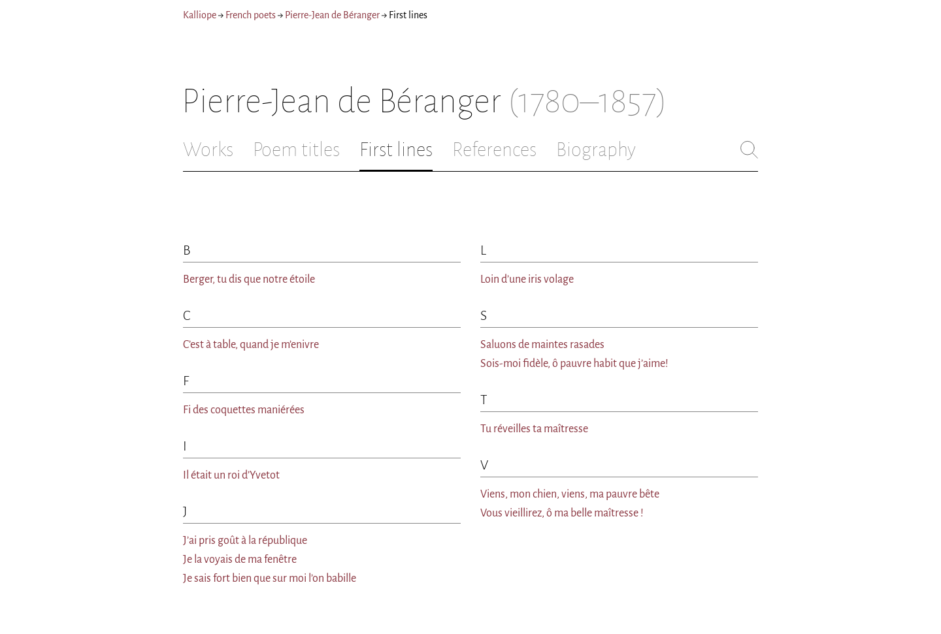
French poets (250, 15)
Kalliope (199, 15)
